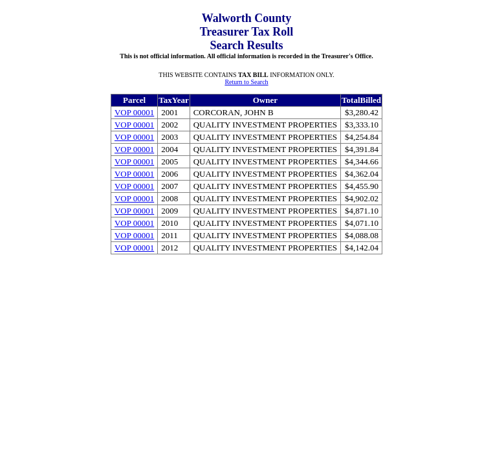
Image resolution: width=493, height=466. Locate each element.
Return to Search (246, 81)
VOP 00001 (134, 112)
